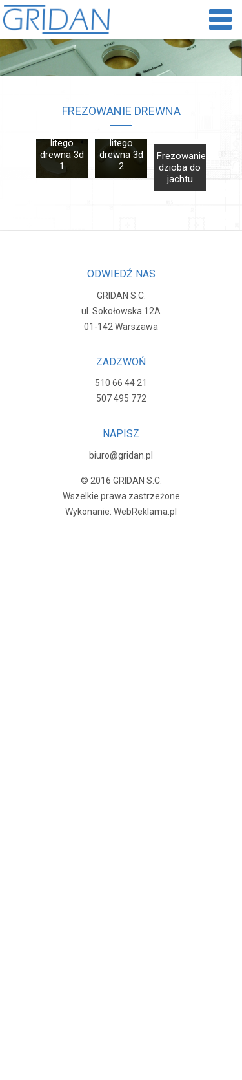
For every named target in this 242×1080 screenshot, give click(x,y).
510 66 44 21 (121, 383)
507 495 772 (121, 398)
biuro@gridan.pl (121, 455)
